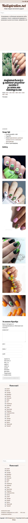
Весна (8, 390)
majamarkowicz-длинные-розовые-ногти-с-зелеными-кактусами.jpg (14, 139)
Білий (7, 388)
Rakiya (14, 519)
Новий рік (9, 403)
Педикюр (8, 411)
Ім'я (3, 344)
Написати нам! (5, 510)
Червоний (9, 424)
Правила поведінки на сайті (9, 512)
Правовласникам (6, 514)
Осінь (7, 407)
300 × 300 (15, 92)
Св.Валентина (10, 413)
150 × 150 (8, 92)
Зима (7, 400)
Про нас (22, 512)
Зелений (8, 398)
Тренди (8, 418)
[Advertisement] (14, 36)
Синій (8, 416)
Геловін (8, 392)
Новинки (8, 405)
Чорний (8, 426)
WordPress (23, 518)
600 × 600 (5, 94)
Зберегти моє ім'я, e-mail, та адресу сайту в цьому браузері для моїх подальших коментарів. (7, 367)
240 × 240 (21, 92)
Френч (8, 422)
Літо (7, 401)
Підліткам (9, 409)
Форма (8, 420)
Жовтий (8, 396)
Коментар (5, 330)
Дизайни (8, 394)
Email (4, 349)
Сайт (3, 354)
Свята (8, 414)
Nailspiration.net (14, 5)
